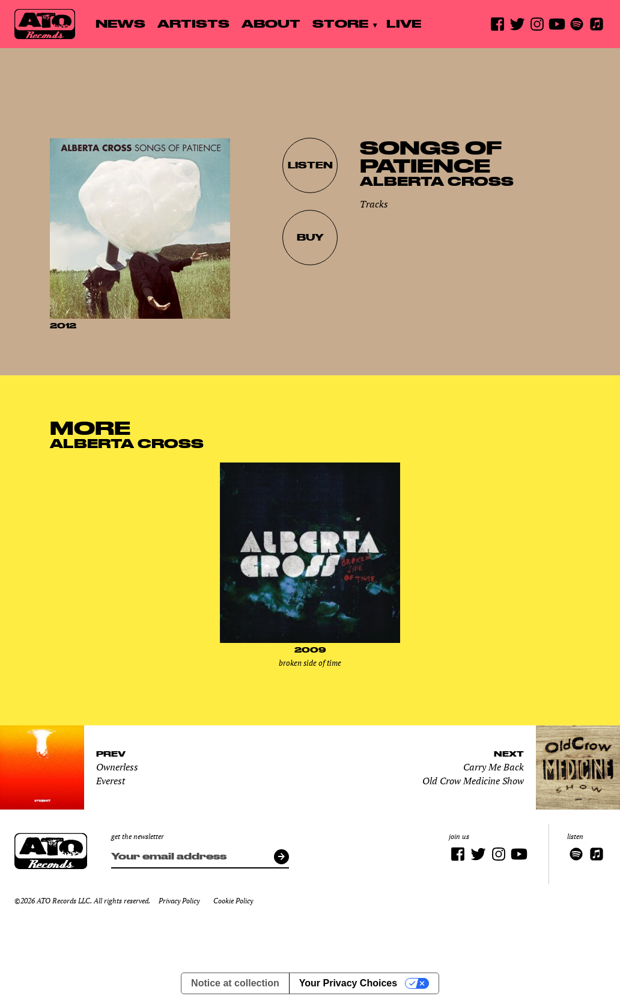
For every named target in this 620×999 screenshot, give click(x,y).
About (271, 23)
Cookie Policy (233, 900)
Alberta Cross (437, 181)
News (120, 23)
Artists (193, 23)
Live (403, 23)
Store (340, 23)
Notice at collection (235, 983)
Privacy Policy (179, 900)
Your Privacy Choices (348, 983)
